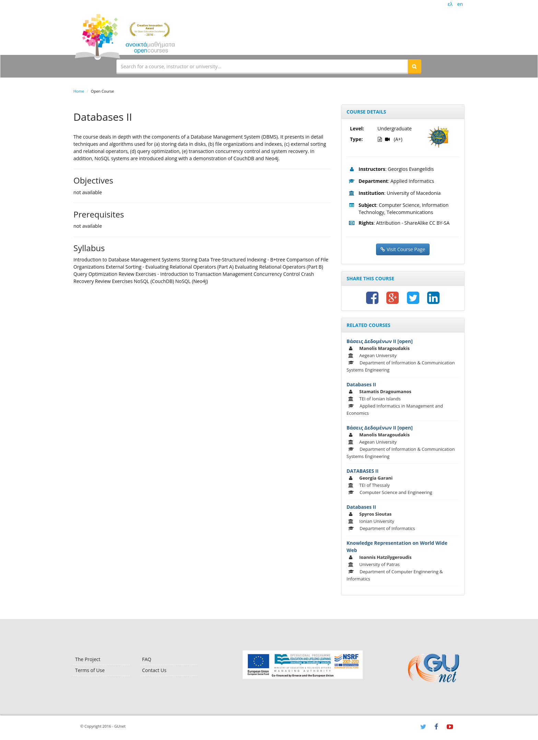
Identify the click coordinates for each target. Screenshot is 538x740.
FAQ (146, 659)
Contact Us (154, 670)
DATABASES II (362, 471)
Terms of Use (90, 670)
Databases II (361, 384)
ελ (450, 4)
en (460, 4)
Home (78, 91)
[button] (414, 66)
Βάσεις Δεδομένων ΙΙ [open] (380, 341)
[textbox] (262, 66)
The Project (87, 659)
